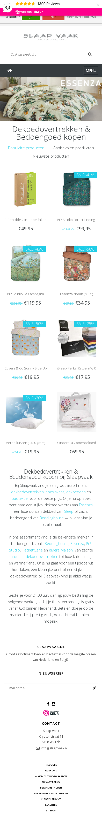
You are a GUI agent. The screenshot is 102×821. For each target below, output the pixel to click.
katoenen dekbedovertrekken (33, 556)
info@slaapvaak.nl (54, 748)
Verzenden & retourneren (51, 793)
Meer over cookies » (81, 17)
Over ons (51, 770)
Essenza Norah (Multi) (76, 294)
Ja (31, 17)
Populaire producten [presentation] (26, 147)
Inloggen (51, 764)
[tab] (26, 148)
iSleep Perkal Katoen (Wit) (76, 368)
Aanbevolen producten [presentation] (73, 147)
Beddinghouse (52, 517)
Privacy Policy (51, 782)
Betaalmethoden (51, 787)
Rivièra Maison (61, 550)
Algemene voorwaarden (51, 776)
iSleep (68, 511)
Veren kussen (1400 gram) (25, 442)
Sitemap (51, 810)
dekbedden (76, 491)
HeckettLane (32, 550)
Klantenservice (51, 799)
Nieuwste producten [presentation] (51, 156)
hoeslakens (55, 491)
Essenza (86, 504)
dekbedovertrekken (27, 491)
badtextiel (20, 498)
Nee (53, 17)
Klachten (51, 804)
